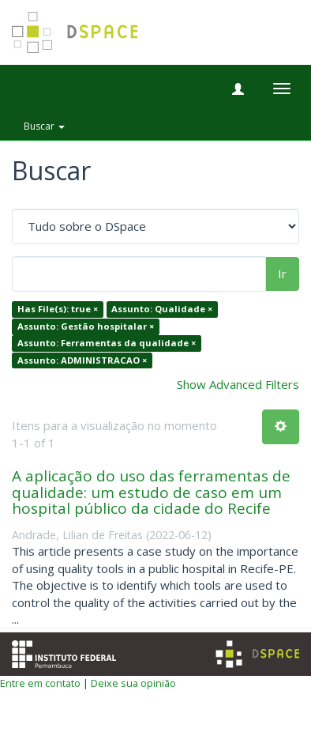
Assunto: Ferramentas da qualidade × (106, 343)
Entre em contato (40, 683)
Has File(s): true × (57, 309)
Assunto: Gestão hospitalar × (85, 326)
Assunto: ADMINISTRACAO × (82, 360)
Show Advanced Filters (238, 384)
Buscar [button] (44, 126)
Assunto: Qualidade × (161, 309)
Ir (282, 273)
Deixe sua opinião (133, 683)
